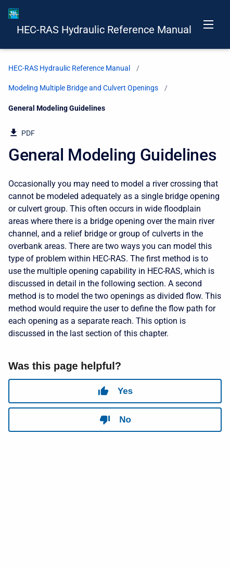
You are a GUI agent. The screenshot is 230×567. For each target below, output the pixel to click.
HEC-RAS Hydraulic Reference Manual (104, 29)
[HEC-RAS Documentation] (13, 13)
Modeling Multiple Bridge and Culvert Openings (83, 88)
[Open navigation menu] (208, 24)
